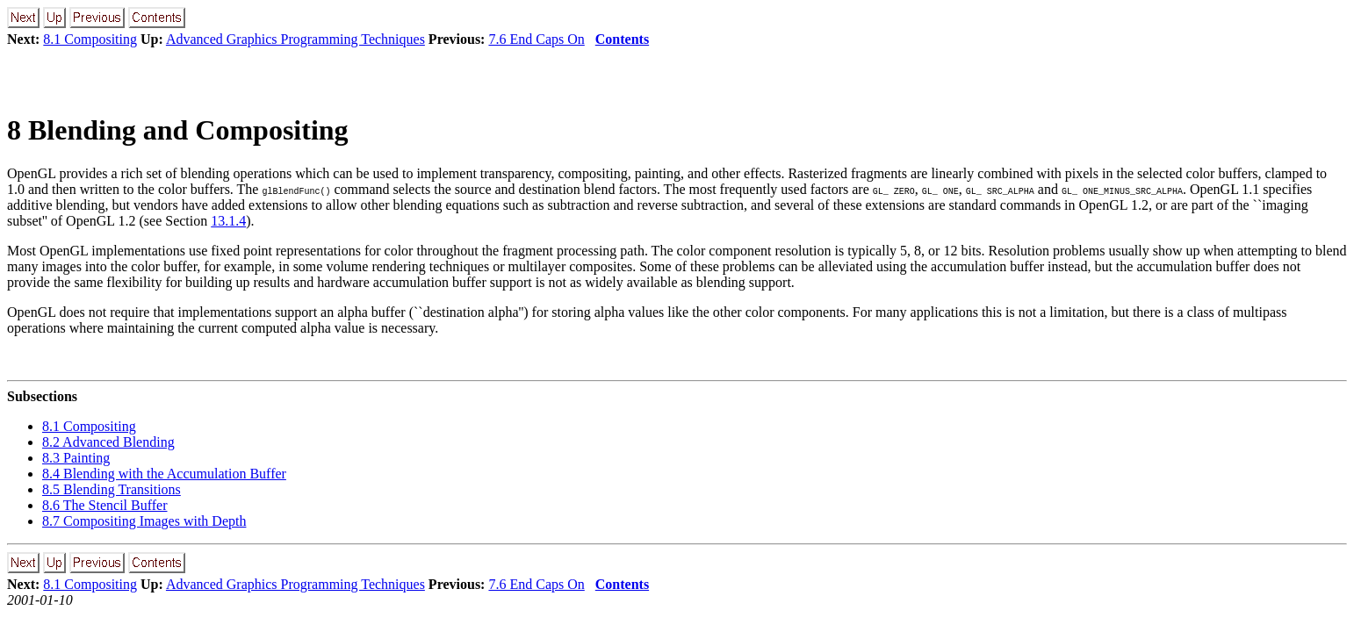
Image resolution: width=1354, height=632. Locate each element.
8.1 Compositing (90, 39)
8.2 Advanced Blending (108, 441)
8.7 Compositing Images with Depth (144, 521)
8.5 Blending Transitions (111, 489)
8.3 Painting (76, 457)
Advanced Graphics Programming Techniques (295, 39)
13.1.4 (228, 220)
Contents (622, 39)
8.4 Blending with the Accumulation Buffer (164, 473)
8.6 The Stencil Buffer (105, 505)
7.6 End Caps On (536, 39)
